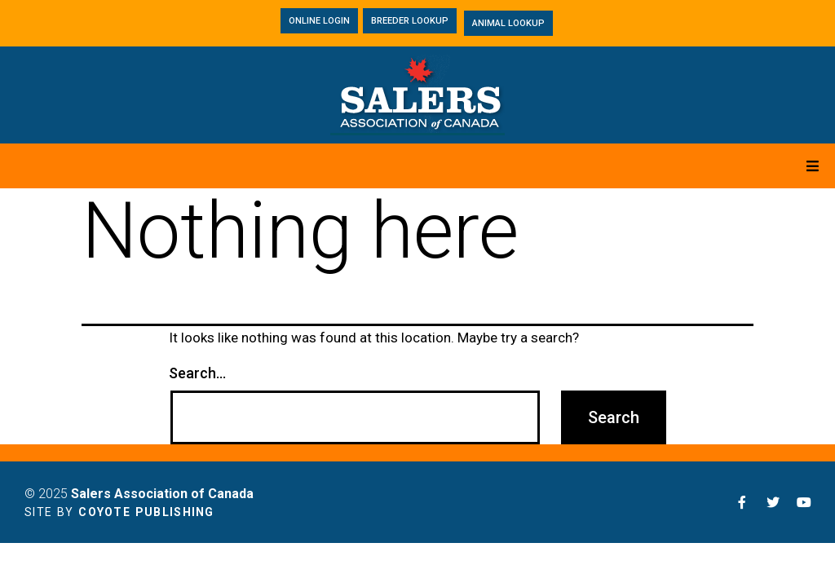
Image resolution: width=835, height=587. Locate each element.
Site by (119, 512)
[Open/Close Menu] (812, 166)
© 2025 (139, 493)
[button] (319, 20)
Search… (197, 373)
